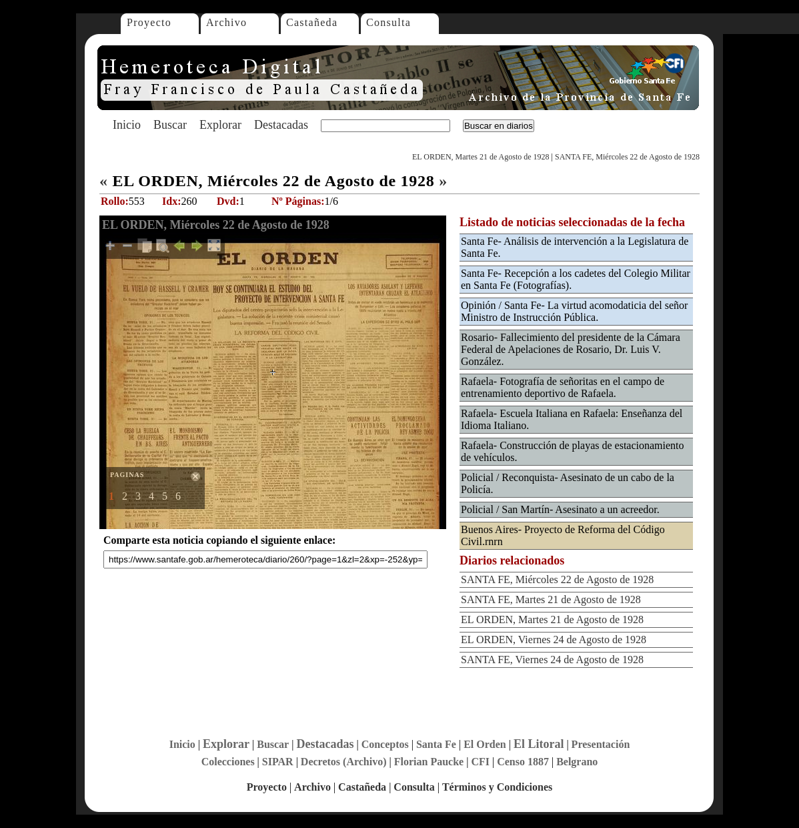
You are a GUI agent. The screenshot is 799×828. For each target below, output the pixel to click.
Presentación (601, 744)
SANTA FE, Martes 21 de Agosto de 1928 (551, 599)
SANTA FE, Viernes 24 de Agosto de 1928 (552, 659)
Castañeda (311, 22)
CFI (480, 761)
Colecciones (228, 761)
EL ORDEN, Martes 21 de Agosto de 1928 (481, 156)
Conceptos (385, 744)
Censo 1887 (523, 761)
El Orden (485, 744)
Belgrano (577, 761)
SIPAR (277, 761)
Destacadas (281, 124)
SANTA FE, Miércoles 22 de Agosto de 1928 (627, 156)
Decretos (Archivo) (344, 761)
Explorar (220, 124)
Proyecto (149, 22)
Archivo (226, 22)
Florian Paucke (429, 761)
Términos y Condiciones (497, 787)
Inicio (127, 124)
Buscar (170, 124)
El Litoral (539, 744)
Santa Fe (436, 744)
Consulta (388, 22)
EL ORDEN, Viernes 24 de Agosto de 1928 (553, 639)
